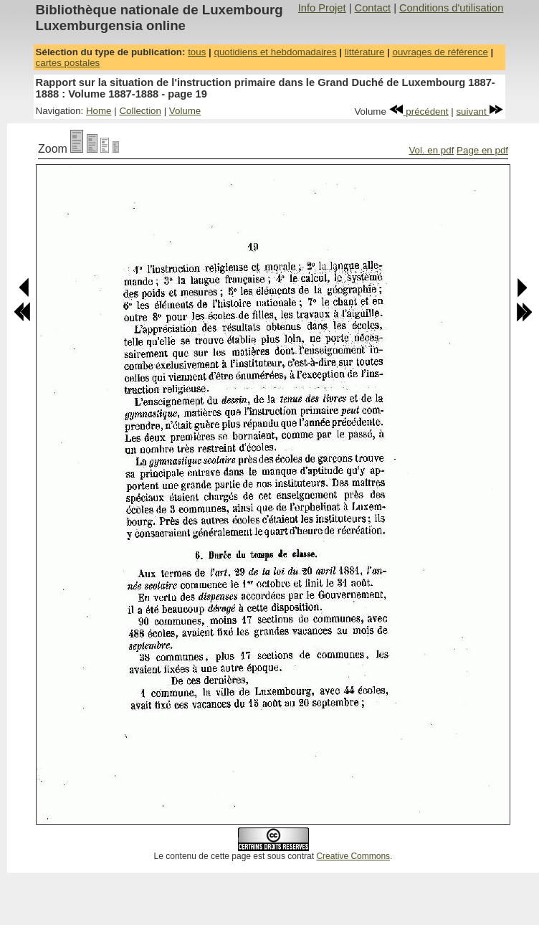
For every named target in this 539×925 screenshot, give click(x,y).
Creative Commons (353, 856)
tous (197, 52)
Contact (373, 8)
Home (99, 110)
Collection (140, 110)
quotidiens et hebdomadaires (275, 52)
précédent (419, 111)
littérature (365, 52)
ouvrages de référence (439, 52)
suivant (479, 111)
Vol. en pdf (431, 150)
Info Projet (322, 8)
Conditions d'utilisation (451, 8)
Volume (185, 110)
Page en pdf (482, 150)
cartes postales (68, 62)
